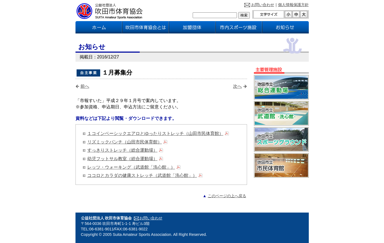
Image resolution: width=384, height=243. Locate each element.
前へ (84, 86)
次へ (237, 86)
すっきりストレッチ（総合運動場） (122, 150)
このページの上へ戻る (227, 196)
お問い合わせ (262, 4)
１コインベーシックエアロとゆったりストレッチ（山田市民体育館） (155, 133)
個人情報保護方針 (293, 4)
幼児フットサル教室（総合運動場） (122, 158)
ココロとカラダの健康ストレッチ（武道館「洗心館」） (142, 175)
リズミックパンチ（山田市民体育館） (124, 142)
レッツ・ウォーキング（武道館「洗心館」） (131, 167)
